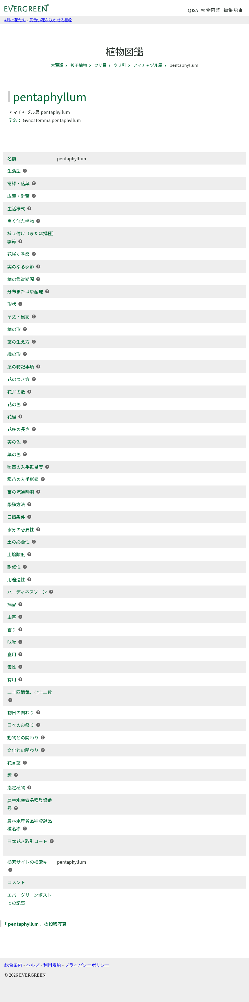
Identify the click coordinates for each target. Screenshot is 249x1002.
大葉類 (57, 65)
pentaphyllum (71, 861)
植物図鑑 (211, 10)
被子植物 (78, 65)
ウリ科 (120, 65)
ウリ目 (100, 65)
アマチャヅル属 (147, 65)
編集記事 (233, 10)
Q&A (193, 10)
